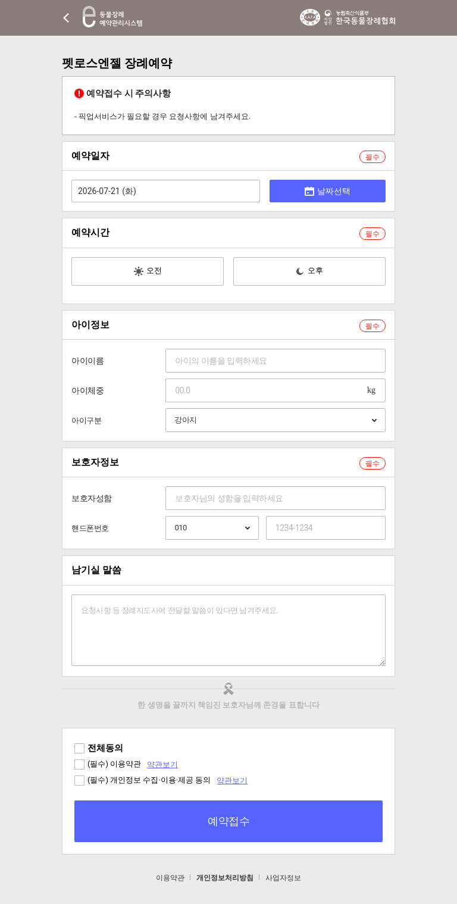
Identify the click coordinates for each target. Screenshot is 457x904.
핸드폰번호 (90, 528)
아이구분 (86, 420)
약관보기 (162, 764)
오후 (309, 271)
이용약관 (170, 878)
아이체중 (87, 390)
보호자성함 (91, 498)
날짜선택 (327, 191)
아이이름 (87, 360)
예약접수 (228, 821)
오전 (148, 271)
